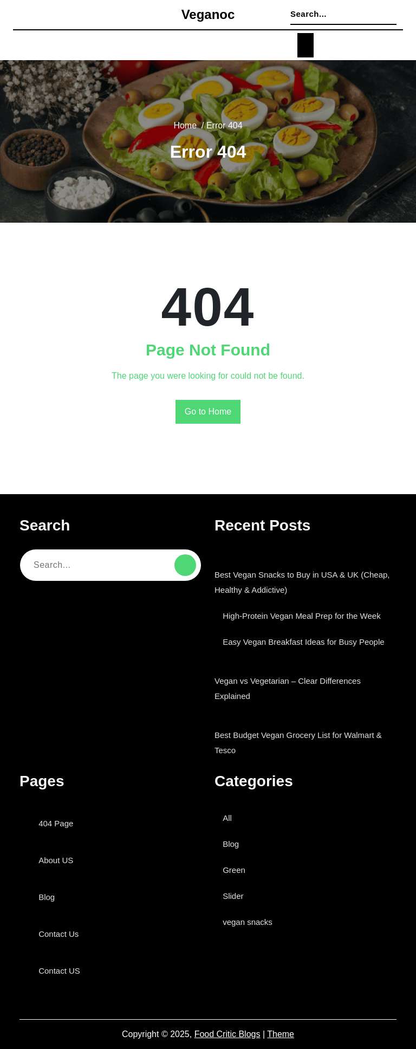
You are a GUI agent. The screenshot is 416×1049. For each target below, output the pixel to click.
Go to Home (208, 411)
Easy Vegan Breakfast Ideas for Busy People (309, 642)
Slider (235, 896)
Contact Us (61, 934)
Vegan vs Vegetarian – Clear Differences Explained (291, 688)
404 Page (59, 823)
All (230, 818)
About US (58, 860)
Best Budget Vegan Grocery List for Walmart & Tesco (302, 742)
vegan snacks (250, 922)
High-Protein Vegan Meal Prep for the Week (309, 616)
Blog (49, 897)
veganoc (208, 15)
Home (184, 125)
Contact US (62, 971)
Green (236, 870)
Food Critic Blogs (228, 1034)
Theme (281, 1034)
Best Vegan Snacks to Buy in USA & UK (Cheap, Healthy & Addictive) (302, 582)
